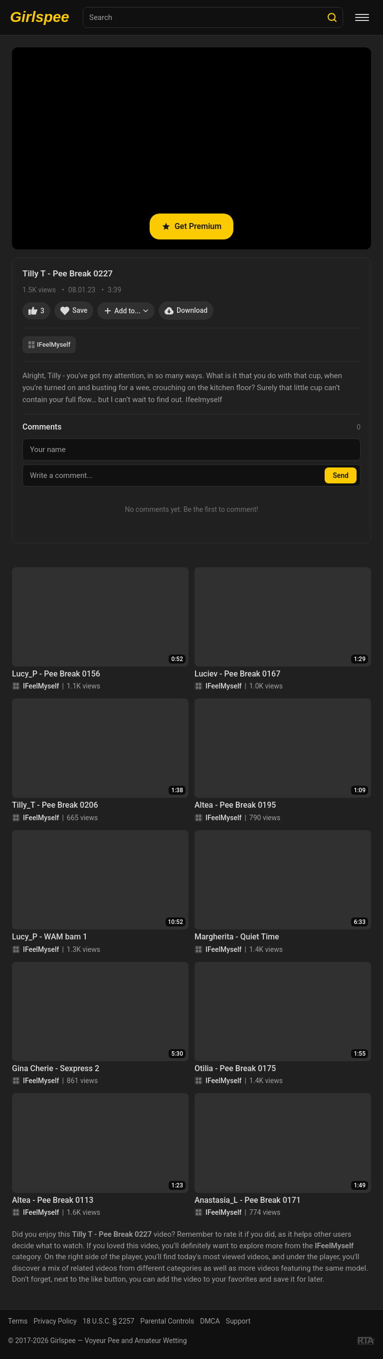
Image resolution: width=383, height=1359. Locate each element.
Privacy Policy (54, 1321)
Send (341, 475)
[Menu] (362, 17)
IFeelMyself (49, 344)
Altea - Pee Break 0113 (52, 1200)
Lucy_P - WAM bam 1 (49, 936)
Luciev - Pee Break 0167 (237, 674)
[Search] (332, 17)
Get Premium (191, 226)
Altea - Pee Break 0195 (235, 805)
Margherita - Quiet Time (236, 936)
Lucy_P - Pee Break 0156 (56, 674)
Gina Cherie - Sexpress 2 (55, 1068)
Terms (17, 1321)
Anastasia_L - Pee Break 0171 (247, 1200)
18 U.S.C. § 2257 (109, 1321)
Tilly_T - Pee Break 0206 (55, 805)
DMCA (210, 1321)
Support (238, 1321)
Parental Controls (167, 1321)
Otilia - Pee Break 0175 (235, 1068)
